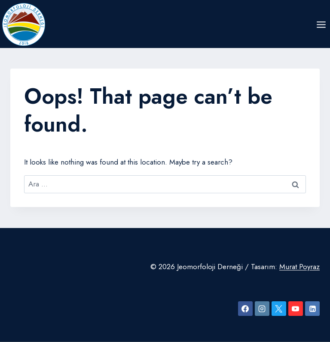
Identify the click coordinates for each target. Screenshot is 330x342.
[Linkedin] (312, 308)
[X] (279, 308)
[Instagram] (262, 308)
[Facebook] (245, 308)
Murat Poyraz (299, 266)
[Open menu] (321, 24)
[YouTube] (295, 308)
